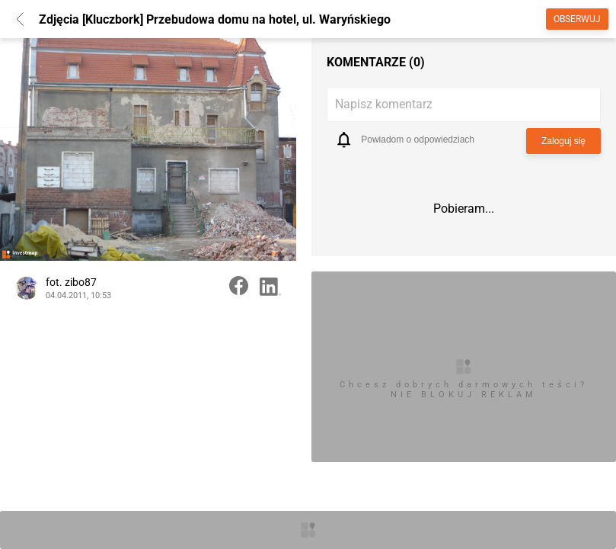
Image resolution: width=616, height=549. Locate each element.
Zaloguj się (563, 141)
